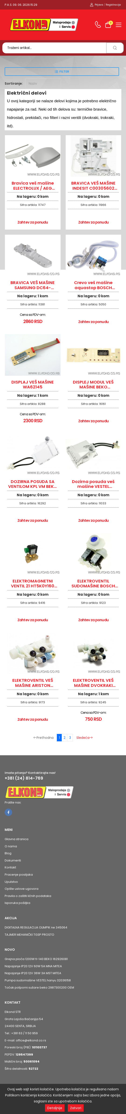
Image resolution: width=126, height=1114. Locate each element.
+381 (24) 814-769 (24, 778)
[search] (115, 47)
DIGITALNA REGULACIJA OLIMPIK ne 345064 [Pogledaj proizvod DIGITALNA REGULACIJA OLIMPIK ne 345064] (36, 927)
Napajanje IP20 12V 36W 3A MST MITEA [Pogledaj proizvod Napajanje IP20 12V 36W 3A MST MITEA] (33, 973)
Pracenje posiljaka (19, 874)
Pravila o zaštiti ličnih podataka (28, 896)
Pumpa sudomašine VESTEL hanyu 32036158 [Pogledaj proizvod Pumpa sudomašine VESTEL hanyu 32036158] (38, 980)
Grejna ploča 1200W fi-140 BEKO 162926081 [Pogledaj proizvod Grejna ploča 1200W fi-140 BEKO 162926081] (36, 959)
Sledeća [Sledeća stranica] (84, 737)
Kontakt (10, 867)
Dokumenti (13, 860)
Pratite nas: (13, 802)
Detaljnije (54, 1108)
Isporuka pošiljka (17, 903)
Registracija (113, 4)
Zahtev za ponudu (32, 222)
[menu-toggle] (118, 25)
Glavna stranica (16, 839)
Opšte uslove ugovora (21, 889)
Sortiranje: (14, 83)
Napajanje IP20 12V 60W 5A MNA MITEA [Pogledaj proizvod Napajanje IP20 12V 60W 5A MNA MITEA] (33, 966)
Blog (8, 853)
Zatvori (75, 1108)
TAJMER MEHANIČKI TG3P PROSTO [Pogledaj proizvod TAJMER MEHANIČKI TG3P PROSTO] (29, 934)
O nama (11, 846)
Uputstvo (11, 882)
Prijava (96, 4)
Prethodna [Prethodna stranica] (43, 737)
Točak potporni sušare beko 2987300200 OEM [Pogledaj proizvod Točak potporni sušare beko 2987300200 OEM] (39, 987)
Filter (64, 71)
